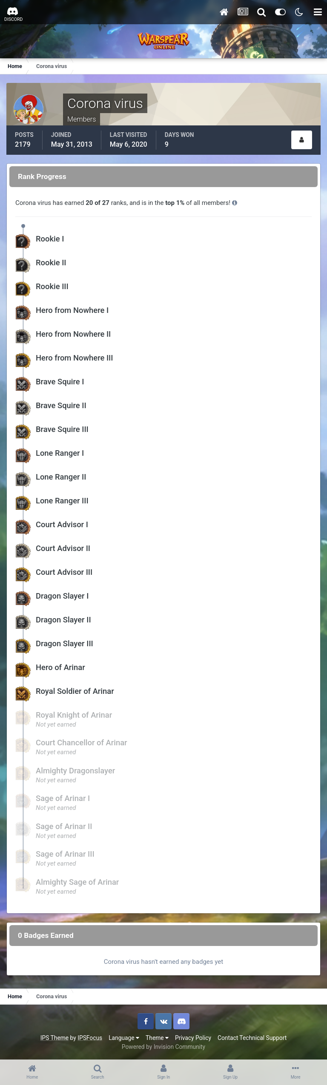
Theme (157, 1037)
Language (124, 1037)
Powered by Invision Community (163, 1046)
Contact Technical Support (252, 1037)
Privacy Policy (193, 1037)
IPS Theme (54, 1037)
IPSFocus (89, 1037)
